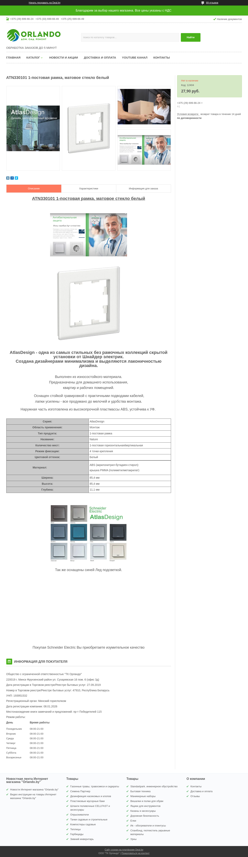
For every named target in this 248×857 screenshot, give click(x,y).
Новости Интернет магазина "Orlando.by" (34, 789)
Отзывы (195, 796)
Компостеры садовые (83, 824)
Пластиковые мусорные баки (87, 801)
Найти (191, 37)
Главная (13, 57)
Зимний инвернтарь (82, 839)
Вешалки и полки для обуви (146, 801)
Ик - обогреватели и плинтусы (148, 825)
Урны (133, 839)
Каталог (33, 57)
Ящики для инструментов (145, 806)
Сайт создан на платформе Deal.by (124, 849)
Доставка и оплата (100, 57)
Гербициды (76, 834)
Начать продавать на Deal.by (44, 2)
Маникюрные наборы (143, 796)
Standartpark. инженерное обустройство (154, 786)
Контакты (161, 57)
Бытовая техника (140, 791)
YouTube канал (134, 57)
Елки (133, 820)
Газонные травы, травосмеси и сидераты (94, 786)
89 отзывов (212, 2)
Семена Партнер (80, 791)
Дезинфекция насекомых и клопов (90, 796)
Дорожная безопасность (144, 815)
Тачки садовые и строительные (88, 819)
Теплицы (75, 829)
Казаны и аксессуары (143, 810)
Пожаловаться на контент (135, 853)
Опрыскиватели (79, 814)
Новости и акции (63, 57)
